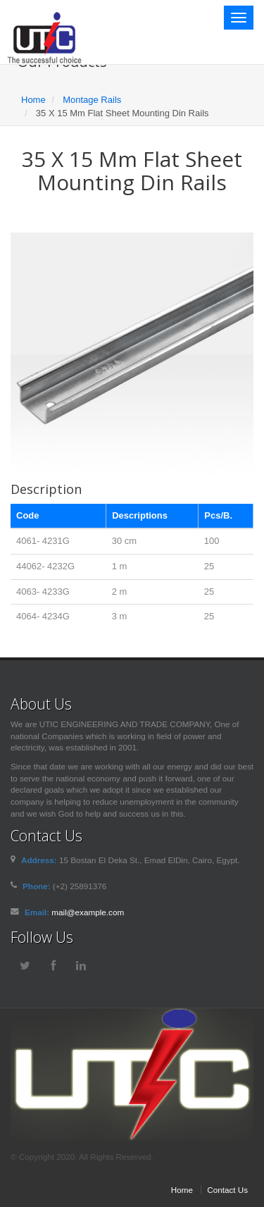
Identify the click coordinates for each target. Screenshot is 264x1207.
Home (33, 99)
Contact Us (227, 1189)
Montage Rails (92, 99)
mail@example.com (87, 912)
